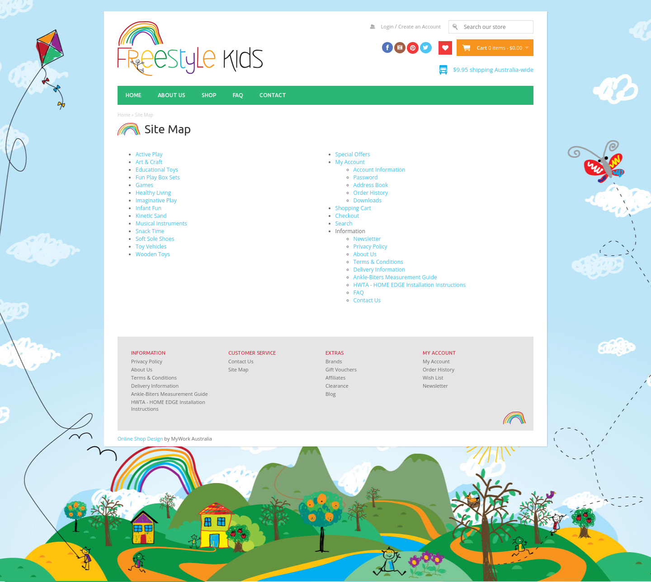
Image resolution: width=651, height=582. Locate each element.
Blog (330, 393)
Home (134, 95)
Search (344, 223)
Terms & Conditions (378, 262)
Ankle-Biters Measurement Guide (395, 277)
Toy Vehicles (151, 246)
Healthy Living (153, 193)
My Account (350, 162)
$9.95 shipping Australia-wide (493, 70)
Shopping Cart (353, 208)
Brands (334, 361)
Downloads (368, 200)
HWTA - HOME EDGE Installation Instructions (410, 285)
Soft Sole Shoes (155, 239)
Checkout (347, 216)
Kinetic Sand (151, 216)
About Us (171, 95)
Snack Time (150, 231)
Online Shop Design (140, 438)
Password (366, 177)
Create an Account (419, 26)
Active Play (149, 154)
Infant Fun (148, 208)
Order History (371, 193)
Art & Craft (149, 162)
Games (144, 185)
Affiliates (335, 377)
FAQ (238, 95)
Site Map (144, 115)
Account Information (380, 170)
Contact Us (367, 300)
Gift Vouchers (341, 369)
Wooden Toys (153, 254)
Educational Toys (157, 170)
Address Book (371, 185)
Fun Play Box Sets (158, 177)
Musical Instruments (161, 223)
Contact (272, 95)
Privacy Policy (370, 246)
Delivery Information (380, 269)
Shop (209, 95)
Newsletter (367, 239)
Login (387, 26)
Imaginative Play (156, 200)
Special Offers (352, 154)
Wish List (433, 377)
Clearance (337, 385)
